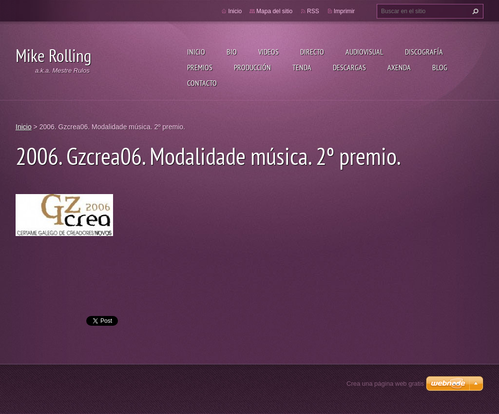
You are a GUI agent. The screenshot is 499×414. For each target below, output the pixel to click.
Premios (199, 67)
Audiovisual (364, 52)
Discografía (424, 52)
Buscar (474, 11)
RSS (313, 11)
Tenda (301, 67)
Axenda (399, 67)
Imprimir (344, 11)
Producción (252, 67)
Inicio (196, 52)
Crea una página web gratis (385, 383)
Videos (268, 52)
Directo (312, 52)
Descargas (349, 67)
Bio (232, 52)
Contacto (202, 83)
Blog (439, 67)
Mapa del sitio (274, 11)
